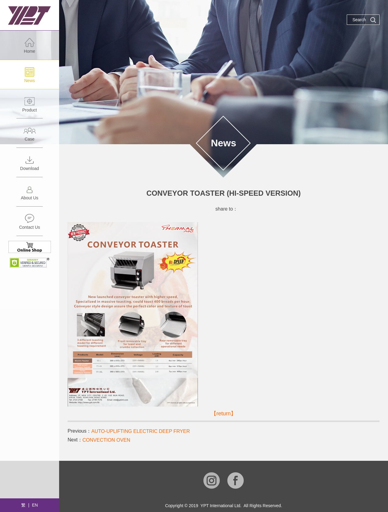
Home (29, 48)
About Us (29, 195)
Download (29, 166)
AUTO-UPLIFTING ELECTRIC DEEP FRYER (140, 431)
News (29, 78)
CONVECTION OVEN (106, 440)
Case (29, 136)
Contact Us (29, 224)
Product (29, 107)
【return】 (223, 414)
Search (364, 20)
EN (35, 505)
